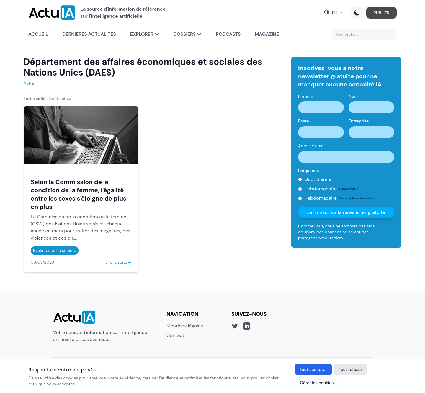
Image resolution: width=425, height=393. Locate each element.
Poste (303, 121)
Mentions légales (184, 326)
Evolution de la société (54, 250)
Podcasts (228, 34)
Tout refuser (350, 369)
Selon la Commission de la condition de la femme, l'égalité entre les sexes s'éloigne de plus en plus (78, 194)
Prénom (305, 96)
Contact (175, 335)
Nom (353, 96)
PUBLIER (381, 12)
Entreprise (359, 121)
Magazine (267, 34)
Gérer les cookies (317, 382)
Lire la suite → (118, 262)
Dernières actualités (89, 34)
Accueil (38, 34)
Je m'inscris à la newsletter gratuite (346, 212)
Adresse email (312, 145)
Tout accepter (313, 369)
